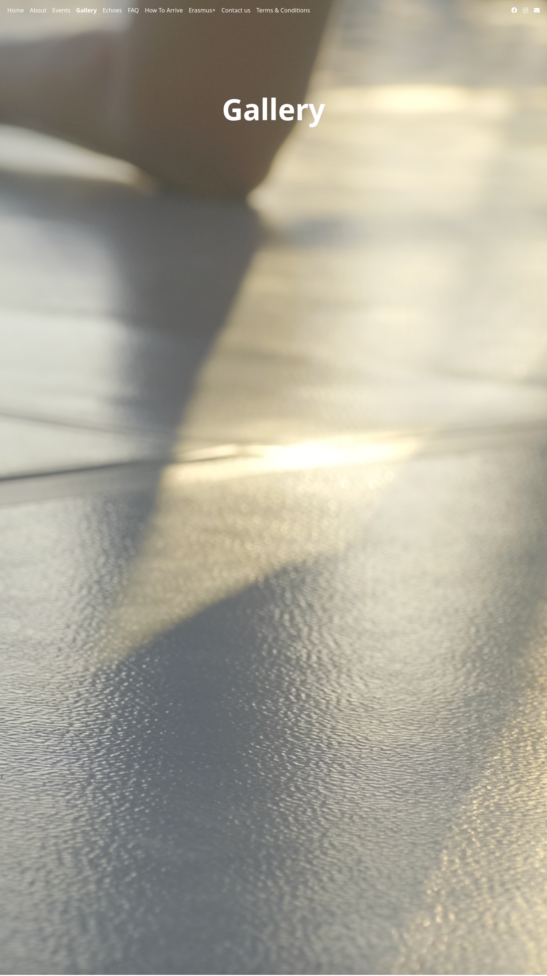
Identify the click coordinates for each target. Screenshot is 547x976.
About (38, 10)
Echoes (112, 10)
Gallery (86, 10)
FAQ (133, 10)
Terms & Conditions (283, 10)
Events (61, 10)
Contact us (236, 10)
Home (15, 10)
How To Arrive (164, 10)
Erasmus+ (202, 10)
